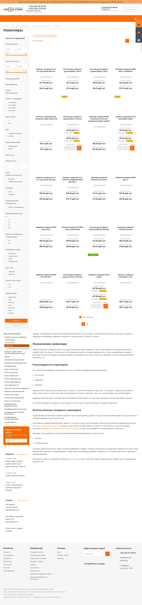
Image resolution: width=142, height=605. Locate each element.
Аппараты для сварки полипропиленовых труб (14, 352)
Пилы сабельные (11, 375)
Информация (36, 548)
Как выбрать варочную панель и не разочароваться (14, 519)
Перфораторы (10, 366)
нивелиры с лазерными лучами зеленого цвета (60, 428)
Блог (59, 552)
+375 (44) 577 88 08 (109, 7)
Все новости (22, 454)
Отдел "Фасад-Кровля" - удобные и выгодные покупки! (15, 487)
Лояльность (35, 571)
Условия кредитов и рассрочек (38, 578)
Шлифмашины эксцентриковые (11, 418)
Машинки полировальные (15, 363)
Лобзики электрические (14, 360)
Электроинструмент (12, 333)
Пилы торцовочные (12, 379)
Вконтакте (86, 569)
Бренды (60, 558)
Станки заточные (11, 394)
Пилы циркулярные (12, 382)
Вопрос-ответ (63, 555)
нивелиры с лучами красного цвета (46, 426)
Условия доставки (37, 555)
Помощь (61, 548)
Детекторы (9, 342)
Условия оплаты (36, 552)
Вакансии (7, 558)
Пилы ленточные (11, 369)
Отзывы (6, 567)
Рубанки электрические (14, 391)
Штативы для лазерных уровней (45, 36)
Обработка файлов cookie (40, 574)
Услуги (33, 564)
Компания (8, 548)
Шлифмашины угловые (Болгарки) (14, 413)
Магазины (7, 561)
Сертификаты (9, 571)
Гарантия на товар (38, 558)
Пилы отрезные (11, 372)
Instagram (97, 569)
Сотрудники (8, 555)
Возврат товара (36, 561)
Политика (7, 564)
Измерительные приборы (15, 337)
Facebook (92, 569)
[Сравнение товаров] (139, 39)
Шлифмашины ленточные (15, 409)
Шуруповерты (10, 422)
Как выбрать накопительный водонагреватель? (13, 507)
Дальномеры (10, 340)
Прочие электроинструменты (16, 388)
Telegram (103, 569)
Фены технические (12, 401)
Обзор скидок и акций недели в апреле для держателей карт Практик (15, 463)
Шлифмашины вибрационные (10, 405)
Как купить (34, 567)
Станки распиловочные (14, 398)
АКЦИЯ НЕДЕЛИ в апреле (15, 476)
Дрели (7, 356)
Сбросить (16, 325)
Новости (6, 552)
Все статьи (22, 500)
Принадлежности (11, 385)
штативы (74, 459)
